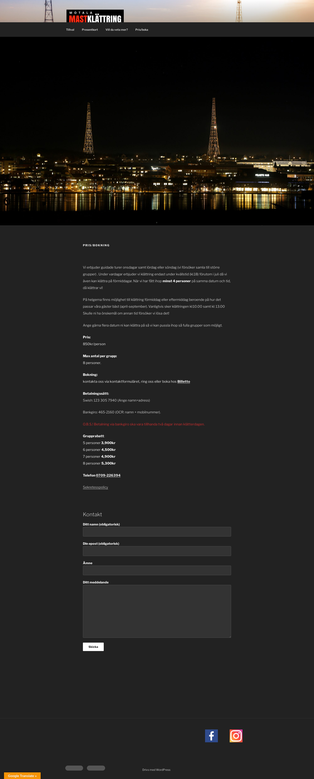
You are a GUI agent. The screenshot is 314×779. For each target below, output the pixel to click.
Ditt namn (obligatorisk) (157, 529)
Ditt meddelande (157, 609)
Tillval (70, 29)
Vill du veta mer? (117, 29)
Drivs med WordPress (156, 769)
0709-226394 (108, 475)
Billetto (183, 381)
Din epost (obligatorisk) (157, 549)
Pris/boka (141, 29)
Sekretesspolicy (95, 487)
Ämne (157, 568)
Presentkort (90, 29)
